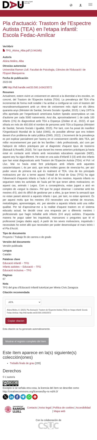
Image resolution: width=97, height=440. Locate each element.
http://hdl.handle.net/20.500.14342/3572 (30, 87)
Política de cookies (63, 407)
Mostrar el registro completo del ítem (25, 341)
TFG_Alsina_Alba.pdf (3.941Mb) (22, 50)
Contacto (32, 407)
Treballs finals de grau (22, 363)
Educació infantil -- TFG (16, 263)
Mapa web (59, 411)
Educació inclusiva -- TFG (17, 270)
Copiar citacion (16, 320)
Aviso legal (45, 407)
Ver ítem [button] (11, 13)
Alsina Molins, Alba (13, 61)
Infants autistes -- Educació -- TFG (22, 266)
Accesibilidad (83, 407)
